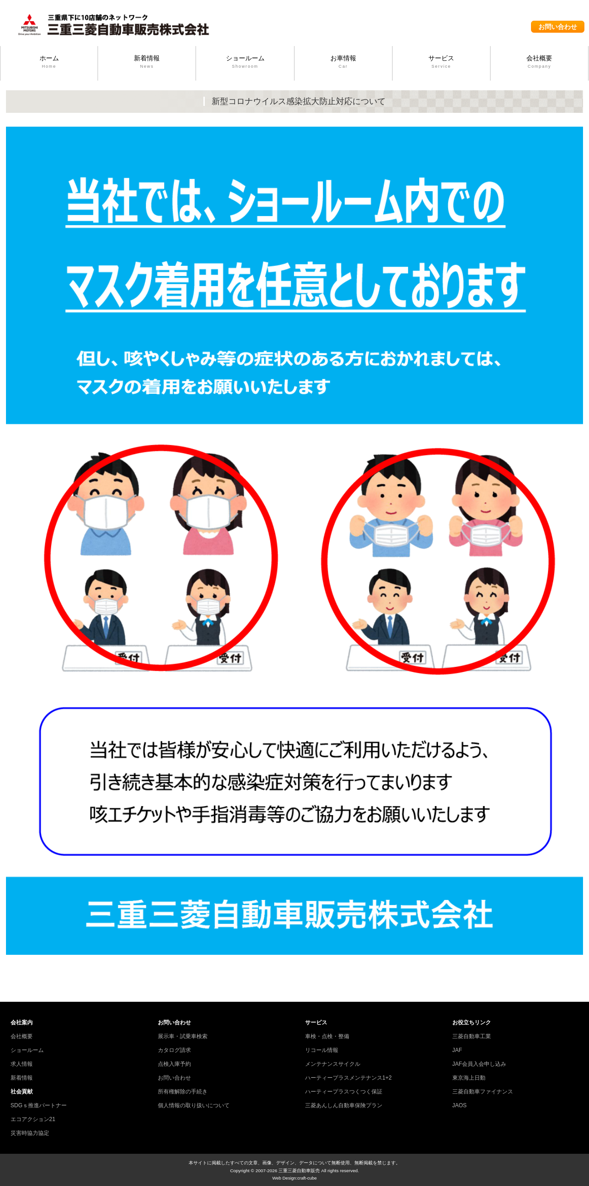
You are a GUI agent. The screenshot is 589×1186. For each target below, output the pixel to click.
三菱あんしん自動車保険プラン (343, 1105)
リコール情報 (321, 1050)
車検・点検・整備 (327, 1036)
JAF (457, 1050)
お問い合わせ (557, 26)
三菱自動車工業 (471, 1036)
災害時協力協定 (30, 1133)
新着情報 (147, 62)
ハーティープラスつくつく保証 (343, 1091)
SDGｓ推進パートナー (39, 1105)
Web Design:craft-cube (294, 1177)
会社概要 (539, 62)
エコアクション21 (33, 1119)
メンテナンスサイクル (332, 1064)
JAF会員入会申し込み (479, 1064)
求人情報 (22, 1064)
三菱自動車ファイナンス (482, 1091)
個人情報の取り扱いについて (194, 1105)
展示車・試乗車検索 (183, 1036)
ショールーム (245, 62)
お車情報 (343, 62)
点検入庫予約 (174, 1064)
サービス (441, 62)
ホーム (49, 62)
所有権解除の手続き (183, 1091)
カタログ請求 (174, 1050)
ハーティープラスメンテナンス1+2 (348, 1078)
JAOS (459, 1105)
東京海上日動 (468, 1078)
